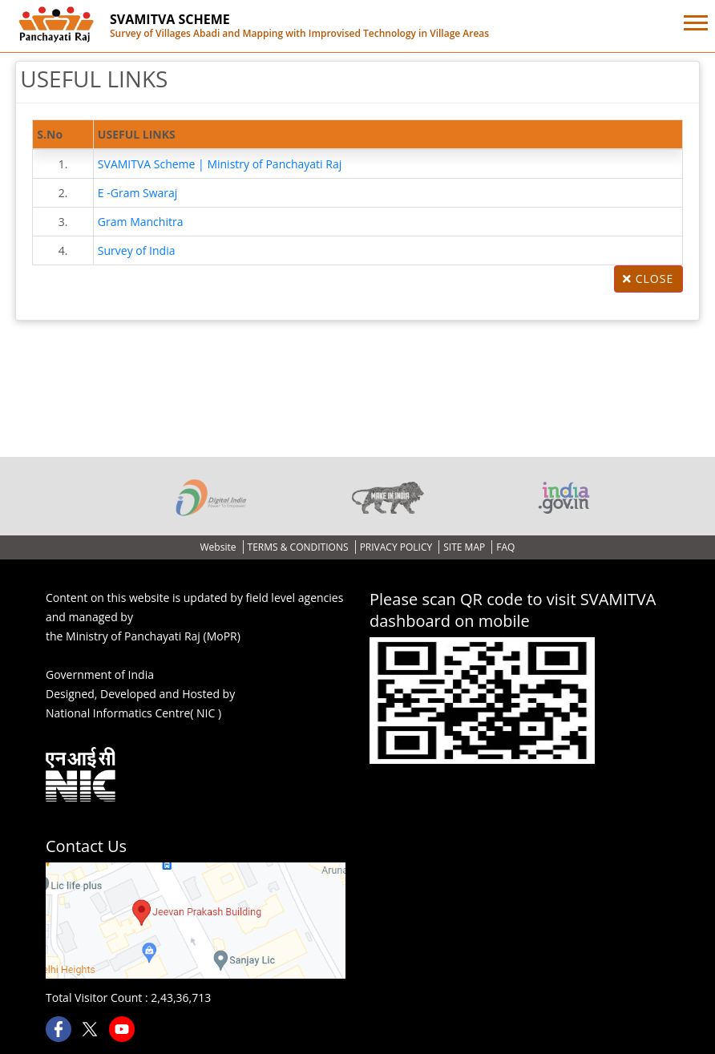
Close (648, 278)
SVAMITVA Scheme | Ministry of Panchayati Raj (219, 164)
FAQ (505, 547)
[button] (694, 19)
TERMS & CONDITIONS (299, 547)
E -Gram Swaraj (138, 192)
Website (219, 547)
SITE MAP (465, 547)
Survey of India (137, 250)
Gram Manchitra (141, 221)
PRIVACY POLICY (397, 547)
